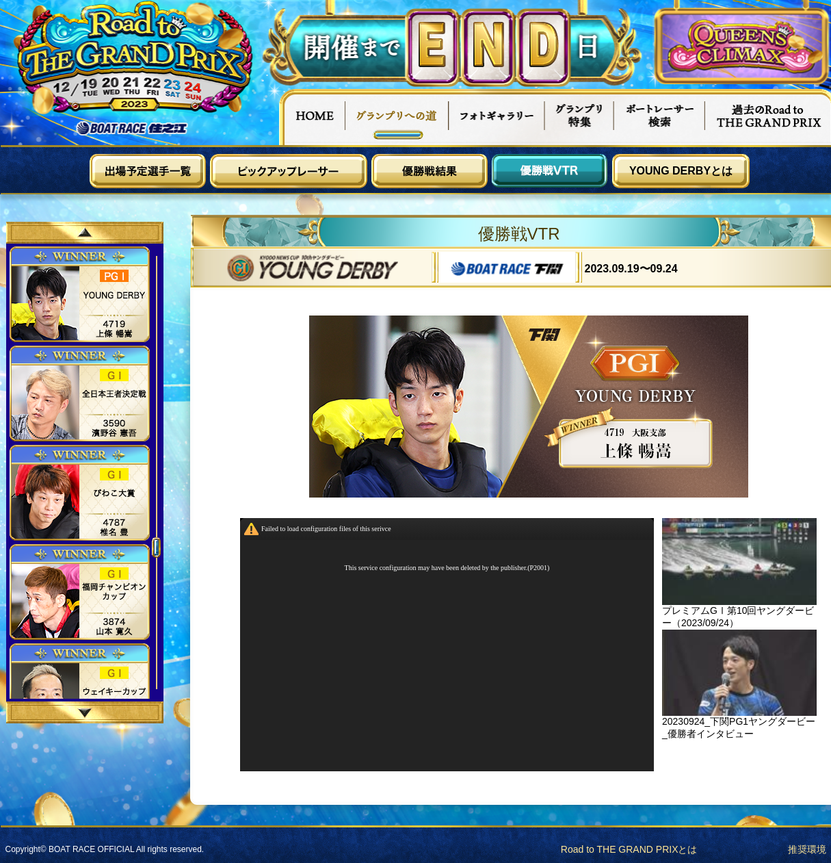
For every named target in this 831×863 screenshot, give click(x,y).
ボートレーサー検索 (659, 117)
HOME (312, 117)
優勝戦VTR (550, 171)
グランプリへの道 (397, 117)
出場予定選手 (148, 171)
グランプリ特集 (579, 117)
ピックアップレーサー (288, 171)
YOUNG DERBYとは (681, 171)
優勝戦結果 (429, 171)
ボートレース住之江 (132, 128)
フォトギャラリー (496, 117)
